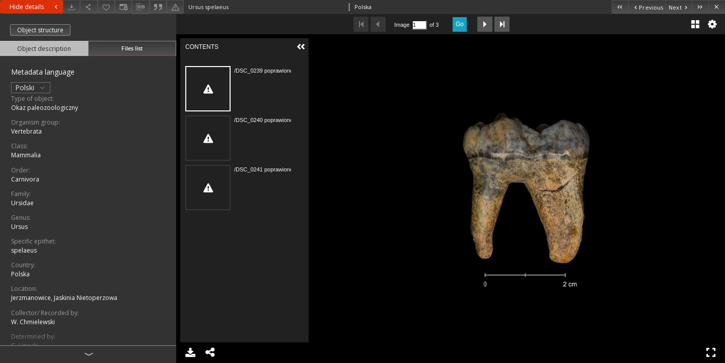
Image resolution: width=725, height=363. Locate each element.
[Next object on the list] (679, 7)
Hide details (35, 7)
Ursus (19, 226)
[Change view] (123, 7)
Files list (131, 48)
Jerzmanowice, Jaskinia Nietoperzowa (64, 297)
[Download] (71, 7)
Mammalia (26, 155)
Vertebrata (26, 131)
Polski (30, 87)
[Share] (88, 7)
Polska (20, 274)
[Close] (716, 7)
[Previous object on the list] (647, 7)
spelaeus (24, 250)
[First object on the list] (620, 7)
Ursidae (22, 203)
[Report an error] (175, 7)
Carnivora (25, 179)
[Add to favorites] (106, 7)
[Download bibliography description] (140, 7)
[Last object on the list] (700, 7)
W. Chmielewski (33, 322)
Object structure (40, 30)
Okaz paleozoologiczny (44, 107)
